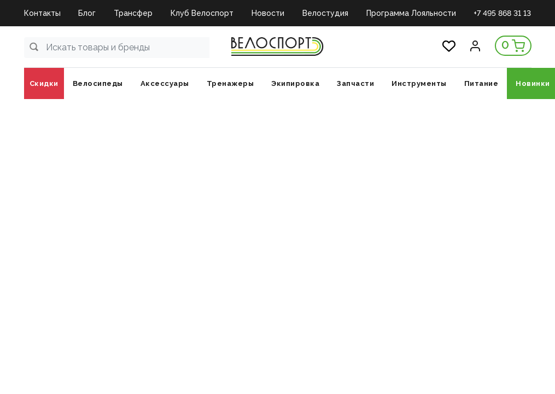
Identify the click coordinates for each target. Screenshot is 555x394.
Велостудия (325, 13)
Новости (268, 13)
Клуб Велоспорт (202, 13)
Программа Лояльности (411, 13)
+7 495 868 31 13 (502, 13)
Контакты (42, 13)
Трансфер (133, 13)
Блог (87, 13)
